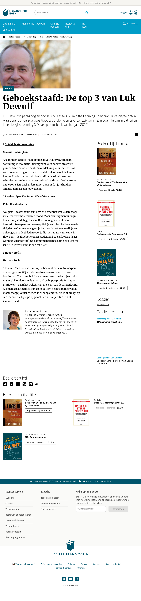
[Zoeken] (59, 12)
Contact (9, 503)
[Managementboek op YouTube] (70, 579)
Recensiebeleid (13, 531)
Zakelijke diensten (50, 498)
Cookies (96, 564)
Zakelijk (45, 491)
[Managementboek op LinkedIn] (64, 579)
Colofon (71, 564)
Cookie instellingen (114, 564)
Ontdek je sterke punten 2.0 (112, 234)
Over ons (10, 498)
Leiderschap (31, 37)
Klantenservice (14, 491)
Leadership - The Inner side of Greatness (112, 183)
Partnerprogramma (15, 537)
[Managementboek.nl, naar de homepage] (15, 15)
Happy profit (13, 252)
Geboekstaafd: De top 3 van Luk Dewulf (56, 37)
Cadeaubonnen (48, 509)
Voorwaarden (12, 509)
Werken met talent (107, 283)
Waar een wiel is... (109, 322)
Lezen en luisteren (15, 520)
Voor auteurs (12, 526)
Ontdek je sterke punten (19, 144)
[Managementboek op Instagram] (77, 579)
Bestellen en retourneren (18, 514)
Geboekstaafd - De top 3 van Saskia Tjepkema (115, 362)
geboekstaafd (103, 304)
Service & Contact (63, 568)
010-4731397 (132, 23)
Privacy (84, 564)
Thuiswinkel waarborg (24, 564)
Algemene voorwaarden (51, 564)
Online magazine (15, 37)
